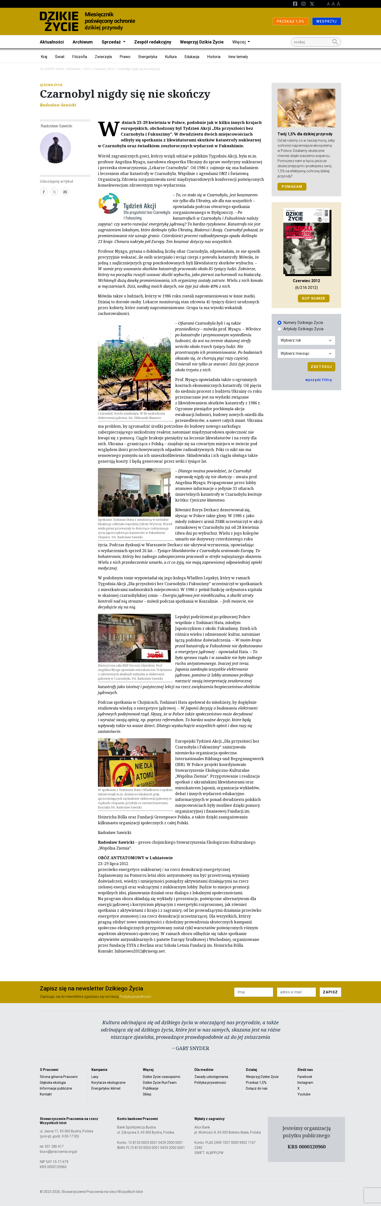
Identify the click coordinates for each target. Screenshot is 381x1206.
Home (60, 69)
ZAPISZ (330, 992)
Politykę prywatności (135, 996)
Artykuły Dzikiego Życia (303, 329)
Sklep (147, 1094)
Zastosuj (321, 367)
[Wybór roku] (306, 340)
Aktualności (52, 41)
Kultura (171, 56)
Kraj (44, 56)
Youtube (304, 1094)
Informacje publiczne (56, 1088)
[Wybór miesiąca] (306, 353)
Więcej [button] (239, 41)
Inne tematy (238, 56)
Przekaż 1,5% (256, 1083)
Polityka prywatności (210, 1083)
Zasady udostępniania (211, 1077)
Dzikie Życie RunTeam (160, 1083)
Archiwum (83, 41)
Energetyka (147, 56)
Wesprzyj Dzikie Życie (202, 41)
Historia (213, 56)
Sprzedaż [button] (112, 41)
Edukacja (191, 56)
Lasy (94, 1077)
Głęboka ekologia (53, 1083)
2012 (87, 69)
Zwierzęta (103, 56)
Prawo (125, 56)
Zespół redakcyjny (152, 41)
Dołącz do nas (257, 1088)
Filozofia (79, 56)
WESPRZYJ (326, 21)
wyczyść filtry (318, 380)
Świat (59, 56)
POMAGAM (292, 187)
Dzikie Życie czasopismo (161, 1077)
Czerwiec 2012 (104, 69)
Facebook (304, 1077)
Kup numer (313, 298)
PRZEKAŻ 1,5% (290, 21)
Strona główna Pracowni (59, 1077)
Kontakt (46, 1094)
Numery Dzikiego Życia (303, 322)
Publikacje (150, 1088)
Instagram (305, 1083)
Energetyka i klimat (106, 1088)
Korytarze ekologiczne (108, 1083)
